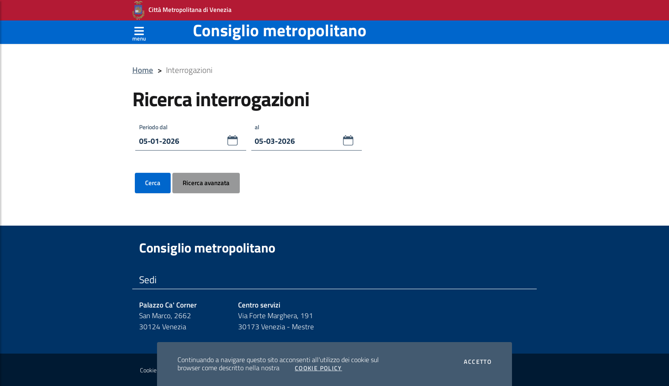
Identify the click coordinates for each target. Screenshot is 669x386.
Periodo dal (153, 126)
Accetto (478, 362)
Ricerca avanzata (206, 182)
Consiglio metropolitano (279, 30)
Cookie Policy (156, 370)
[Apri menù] (139, 32)
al (257, 126)
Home (142, 70)
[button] (232, 140)
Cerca (152, 182)
